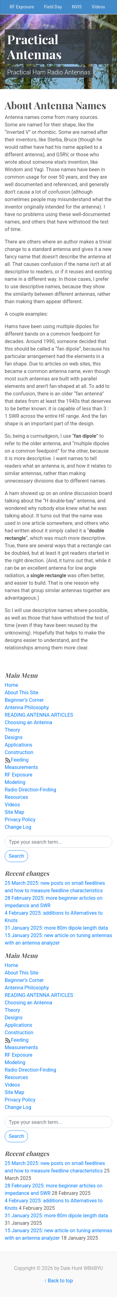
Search (16, 856)
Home (11, 685)
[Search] (58, 842)
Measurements (21, 767)
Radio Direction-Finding (30, 790)
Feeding (19, 760)
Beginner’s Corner (24, 700)
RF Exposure (22, 6)
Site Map (14, 812)
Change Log (18, 827)
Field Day (53, 6)
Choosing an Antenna (28, 722)
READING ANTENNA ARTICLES (39, 715)
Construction (19, 752)
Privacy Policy (20, 820)
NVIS (76, 6)
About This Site (21, 693)
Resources (16, 797)
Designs (13, 737)
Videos (98, 6)
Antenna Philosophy (27, 707)
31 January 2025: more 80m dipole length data (56, 928)
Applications (18, 745)
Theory (12, 730)
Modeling (15, 782)
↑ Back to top (58, 1281)
